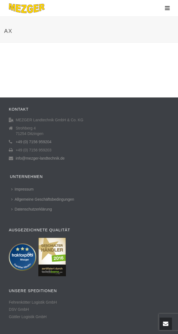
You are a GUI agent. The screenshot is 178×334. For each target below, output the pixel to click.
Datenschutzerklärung (31, 209)
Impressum (22, 189)
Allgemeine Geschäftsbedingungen (42, 199)
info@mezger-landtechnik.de (40, 158)
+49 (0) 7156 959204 (33, 142)
